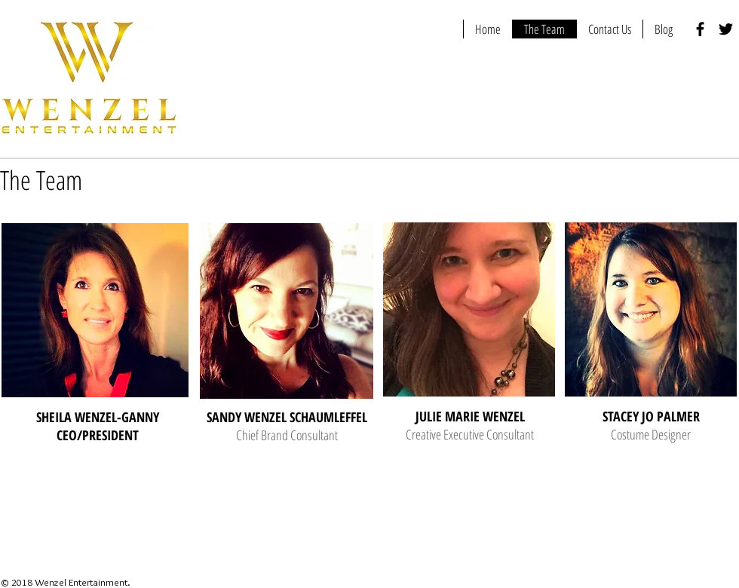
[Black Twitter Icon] (725, 29)
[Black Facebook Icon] (700, 29)
